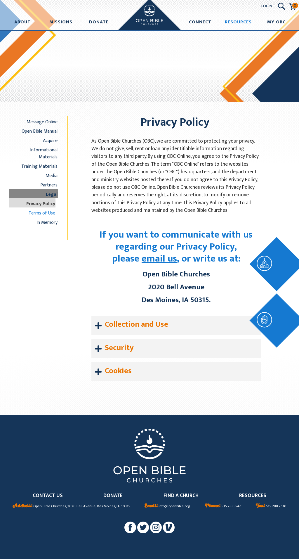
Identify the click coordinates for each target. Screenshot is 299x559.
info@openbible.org (167, 506)
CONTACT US (48, 496)
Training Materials (39, 166)
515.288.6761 (223, 506)
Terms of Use (42, 213)
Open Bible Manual (40, 131)
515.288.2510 (271, 506)
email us (159, 259)
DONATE (113, 496)
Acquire (50, 140)
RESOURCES (252, 496)
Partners (49, 185)
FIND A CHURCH (181, 496)
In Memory (47, 222)
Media (52, 175)
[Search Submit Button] (281, 6)
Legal (52, 194)
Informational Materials (44, 153)
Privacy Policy (40, 203)
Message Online (42, 122)
